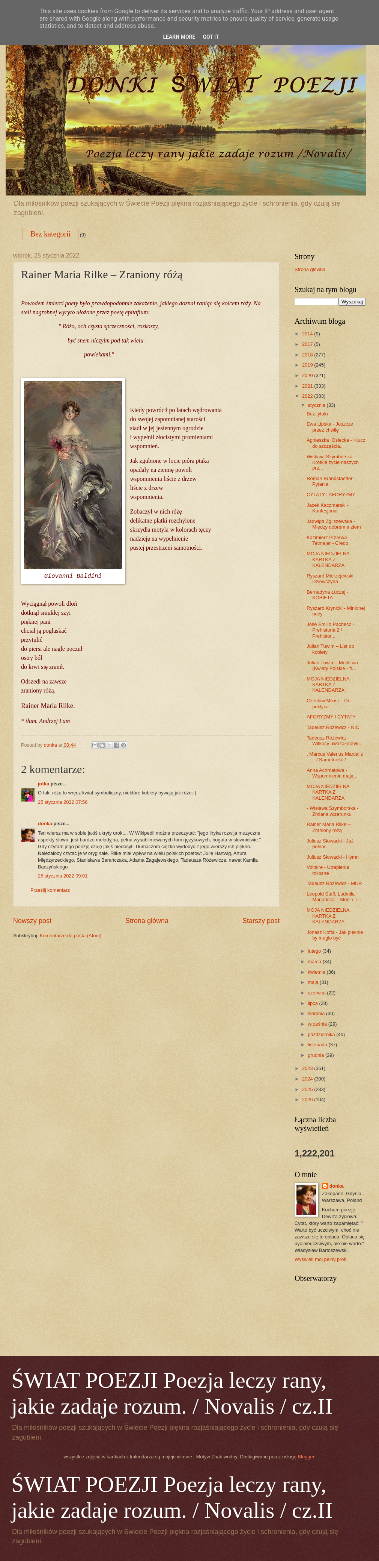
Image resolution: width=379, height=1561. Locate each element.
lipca (313, 1003)
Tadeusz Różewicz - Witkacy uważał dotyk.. (334, 740)
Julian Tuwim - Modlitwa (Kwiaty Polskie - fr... (332, 665)
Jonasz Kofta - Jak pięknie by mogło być (335, 935)
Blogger (306, 1456)
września (318, 1024)
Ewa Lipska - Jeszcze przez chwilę (330, 426)
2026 (308, 1099)
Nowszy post (32, 920)
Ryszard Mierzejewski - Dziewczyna (331, 578)
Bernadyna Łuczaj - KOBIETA (327, 594)
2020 (308, 375)
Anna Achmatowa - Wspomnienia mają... (332, 773)
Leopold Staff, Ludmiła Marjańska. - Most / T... (334, 896)
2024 (308, 1079)
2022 (308, 396)
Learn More (179, 37)
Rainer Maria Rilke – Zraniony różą (328, 827)
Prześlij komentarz (50, 890)
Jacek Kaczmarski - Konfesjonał (328, 508)
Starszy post (261, 920)
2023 (308, 1068)
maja (313, 982)
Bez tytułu (317, 414)
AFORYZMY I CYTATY (331, 717)
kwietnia (317, 972)
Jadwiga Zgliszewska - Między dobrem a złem (334, 524)
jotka (43, 784)
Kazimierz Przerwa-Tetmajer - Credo (328, 540)
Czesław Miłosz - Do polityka (328, 703)
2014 (308, 333)
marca (315, 961)
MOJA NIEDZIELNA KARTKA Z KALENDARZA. (328, 559)
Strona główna (146, 920)
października (322, 1034)
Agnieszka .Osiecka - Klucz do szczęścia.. (336, 443)
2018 (308, 355)
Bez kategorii (50, 234)
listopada (318, 1044)
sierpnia (317, 1013)
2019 (308, 365)
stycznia (317, 405)
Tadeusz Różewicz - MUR (334, 883)
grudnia (316, 1055)
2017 (308, 344)
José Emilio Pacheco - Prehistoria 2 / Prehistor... (330, 630)
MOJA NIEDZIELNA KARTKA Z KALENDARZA (328, 684)
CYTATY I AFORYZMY (331, 494)
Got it (211, 37)
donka (45, 823)
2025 (308, 1089)
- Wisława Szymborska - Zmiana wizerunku (332, 811)
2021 (308, 386)
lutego (315, 951)
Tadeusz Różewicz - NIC (333, 727)
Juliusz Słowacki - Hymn (333, 857)
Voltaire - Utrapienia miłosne (328, 870)
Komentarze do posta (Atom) (71, 935)
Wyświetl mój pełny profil (321, 1259)
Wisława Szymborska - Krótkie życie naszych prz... (333, 462)
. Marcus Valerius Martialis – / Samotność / (335, 756)
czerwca (317, 993)
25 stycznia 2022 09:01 (62, 876)
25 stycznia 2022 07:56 (62, 802)
